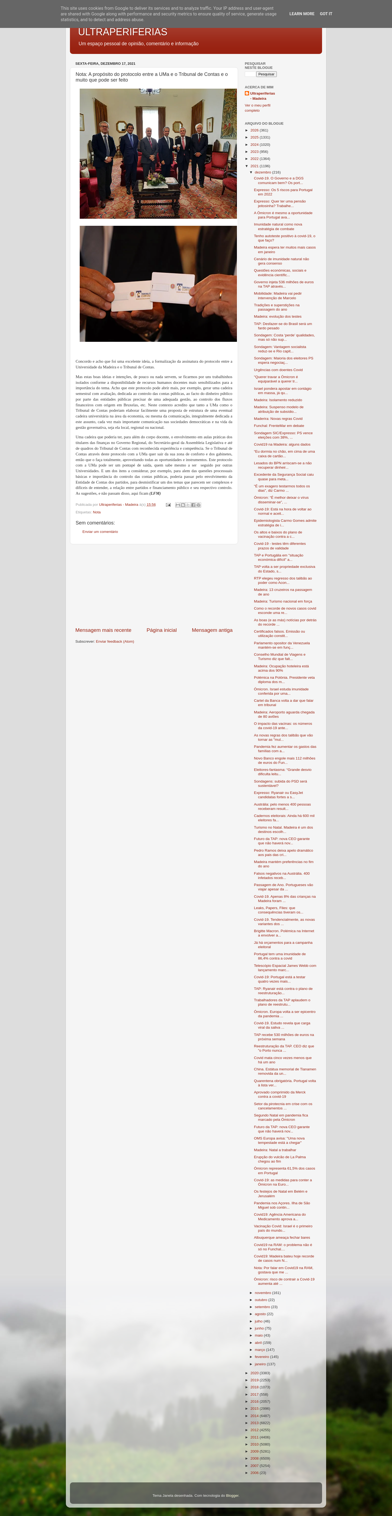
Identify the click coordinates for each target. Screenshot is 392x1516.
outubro (261, 1300)
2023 (255, 152)
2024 (255, 145)
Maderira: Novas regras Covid (278, 419)
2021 (255, 166)
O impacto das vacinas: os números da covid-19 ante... (283, 726)
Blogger (232, 1496)
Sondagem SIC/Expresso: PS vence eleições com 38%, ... (283, 435)
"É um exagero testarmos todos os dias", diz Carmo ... (282, 488)
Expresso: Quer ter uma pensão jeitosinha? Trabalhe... (280, 203)
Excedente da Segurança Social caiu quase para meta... (284, 476)
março (260, 1350)
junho (260, 1328)
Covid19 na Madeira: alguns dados (282, 444)
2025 (255, 137)
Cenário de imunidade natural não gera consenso (281, 261)
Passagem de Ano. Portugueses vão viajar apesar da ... (283, 887)
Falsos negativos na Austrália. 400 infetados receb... (282, 875)
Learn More (302, 13)
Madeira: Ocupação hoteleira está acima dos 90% (281, 668)
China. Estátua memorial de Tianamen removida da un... (285, 1071)
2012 (255, 1430)
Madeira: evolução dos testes (278, 316)
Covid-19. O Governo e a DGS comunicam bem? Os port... (279, 180)
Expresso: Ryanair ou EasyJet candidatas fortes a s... (278, 795)
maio (259, 1335)
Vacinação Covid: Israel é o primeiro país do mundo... (283, 1228)
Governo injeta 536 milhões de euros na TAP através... (284, 284)
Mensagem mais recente (103, 630)
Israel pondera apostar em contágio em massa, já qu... (282, 391)
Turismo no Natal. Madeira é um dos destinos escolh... (283, 829)
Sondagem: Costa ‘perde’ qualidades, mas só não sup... (284, 337)
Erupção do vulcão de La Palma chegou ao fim (280, 1159)
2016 (255, 1401)
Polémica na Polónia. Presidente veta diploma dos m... (284, 679)
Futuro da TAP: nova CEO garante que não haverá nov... (282, 841)
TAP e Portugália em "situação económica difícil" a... (278, 557)
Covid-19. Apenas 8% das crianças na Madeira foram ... (285, 898)
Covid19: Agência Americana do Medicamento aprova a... (280, 1216)
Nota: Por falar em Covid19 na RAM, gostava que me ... (283, 1270)
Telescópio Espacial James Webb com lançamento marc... (285, 968)
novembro (263, 1293)
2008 (255, 1458)
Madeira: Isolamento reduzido (278, 400)
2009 (255, 1451)
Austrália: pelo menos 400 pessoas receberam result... (282, 806)
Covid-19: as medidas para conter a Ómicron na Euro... (283, 1182)
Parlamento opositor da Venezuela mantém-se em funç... (282, 645)
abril (259, 1343)
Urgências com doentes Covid (278, 370)
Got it (326, 13)
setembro (263, 1307)
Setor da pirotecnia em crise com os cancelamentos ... (283, 1106)
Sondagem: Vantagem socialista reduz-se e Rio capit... (280, 349)
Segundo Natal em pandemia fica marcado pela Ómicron (281, 1117)
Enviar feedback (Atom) (115, 641)
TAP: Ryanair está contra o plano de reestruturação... (283, 991)
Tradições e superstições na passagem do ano (277, 307)
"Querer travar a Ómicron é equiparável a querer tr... (276, 379)
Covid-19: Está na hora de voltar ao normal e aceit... (282, 511)
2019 (255, 1380)
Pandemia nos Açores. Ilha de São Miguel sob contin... (282, 1205)
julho (259, 1321)
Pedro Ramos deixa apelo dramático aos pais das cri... (283, 852)
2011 (255, 1437)
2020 (255, 1373)
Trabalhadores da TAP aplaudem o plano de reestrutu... (282, 1002)
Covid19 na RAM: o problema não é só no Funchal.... (283, 1247)
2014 (255, 1416)
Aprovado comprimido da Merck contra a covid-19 (280, 1094)
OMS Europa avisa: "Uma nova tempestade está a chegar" (279, 1140)
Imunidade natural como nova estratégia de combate (278, 226)
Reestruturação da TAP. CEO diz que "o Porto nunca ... (284, 1048)
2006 (255, 1473)
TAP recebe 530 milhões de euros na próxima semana (284, 1037)
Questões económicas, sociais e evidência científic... (280, 272)
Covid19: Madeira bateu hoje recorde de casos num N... (284, 1258)
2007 (255, 1466)
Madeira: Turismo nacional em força (283, 601)
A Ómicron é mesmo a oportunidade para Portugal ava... (283, 215)
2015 (255, 1408)
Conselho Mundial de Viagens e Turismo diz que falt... (280, 656)
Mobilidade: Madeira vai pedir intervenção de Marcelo (278, 295)
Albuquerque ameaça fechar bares (282, 1237)
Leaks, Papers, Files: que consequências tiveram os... (278, 910)
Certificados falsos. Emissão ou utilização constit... (279, 633)
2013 (255, 1423)
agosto (261, 1314)
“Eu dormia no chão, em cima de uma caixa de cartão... (284, 453)
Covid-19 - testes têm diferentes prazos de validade (280, 546)
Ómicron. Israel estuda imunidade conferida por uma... (281, 691)
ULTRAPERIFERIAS (122, 31)
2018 (255, 1387)
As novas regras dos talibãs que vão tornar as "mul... (283, 737)
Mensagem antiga (212, 630)
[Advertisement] (154, 585)
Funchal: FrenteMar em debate (279, 426)
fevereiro (262, 1357)
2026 (255, 130)
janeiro (261, 1364)
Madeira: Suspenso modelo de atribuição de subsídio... (279, 409)
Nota (97, 512)
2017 (255, 1394)
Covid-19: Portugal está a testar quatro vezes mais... (280, 979)
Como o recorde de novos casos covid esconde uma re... (285, 610)
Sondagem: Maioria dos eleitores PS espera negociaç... (283, 360)
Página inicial (162, 630)
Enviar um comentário (100, 532)
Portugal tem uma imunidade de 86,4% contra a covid (280, 956)
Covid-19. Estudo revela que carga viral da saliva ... (282, 1025)
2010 (255, 1444)
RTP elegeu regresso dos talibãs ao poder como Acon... (283, 580)
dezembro (263, 172)
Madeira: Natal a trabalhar (275, 1150)
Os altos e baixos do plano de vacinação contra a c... (278, 534)
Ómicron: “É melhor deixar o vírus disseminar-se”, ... (281, 499)
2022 (255, 159)
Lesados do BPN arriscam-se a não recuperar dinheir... (283, 465)
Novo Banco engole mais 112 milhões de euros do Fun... (285, 760)
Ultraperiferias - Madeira (262, 96)
